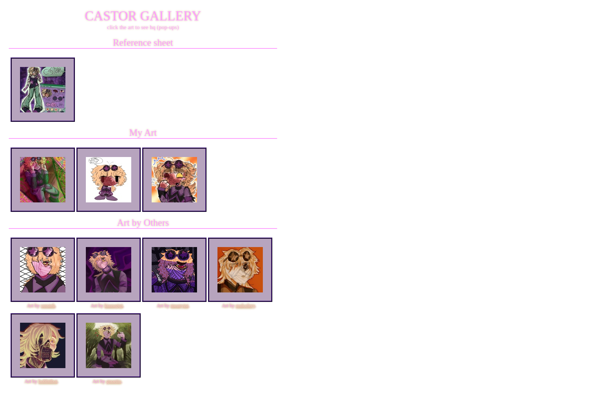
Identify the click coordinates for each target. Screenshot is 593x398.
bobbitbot (48, 381)
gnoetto (113, 381)
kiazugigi (114, 305)
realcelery (245, 305)
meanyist (179, 305)
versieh (48, 305)
